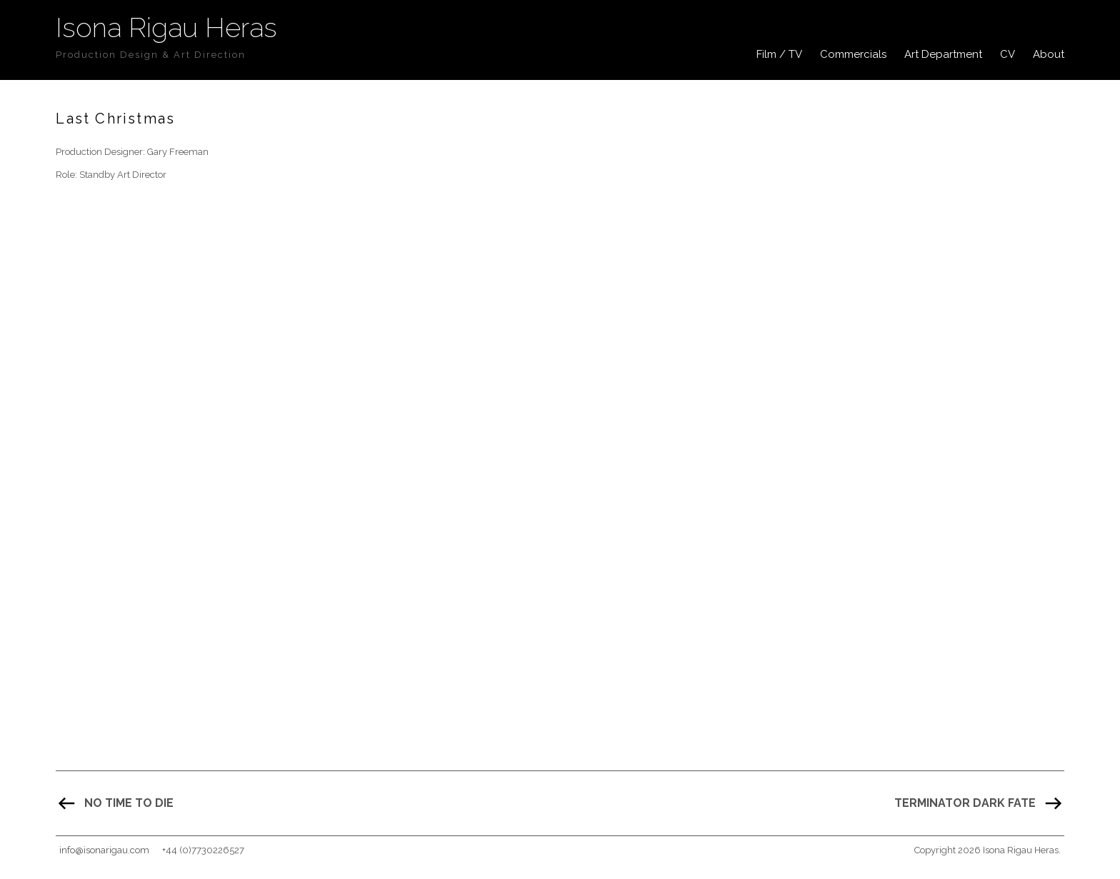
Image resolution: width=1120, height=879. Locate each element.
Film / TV (779, 54)
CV (1007, 54)
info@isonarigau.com (104, 850)
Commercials (853, 54)
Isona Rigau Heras (166, 27)
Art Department (943, 54)
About (1048, 54)
